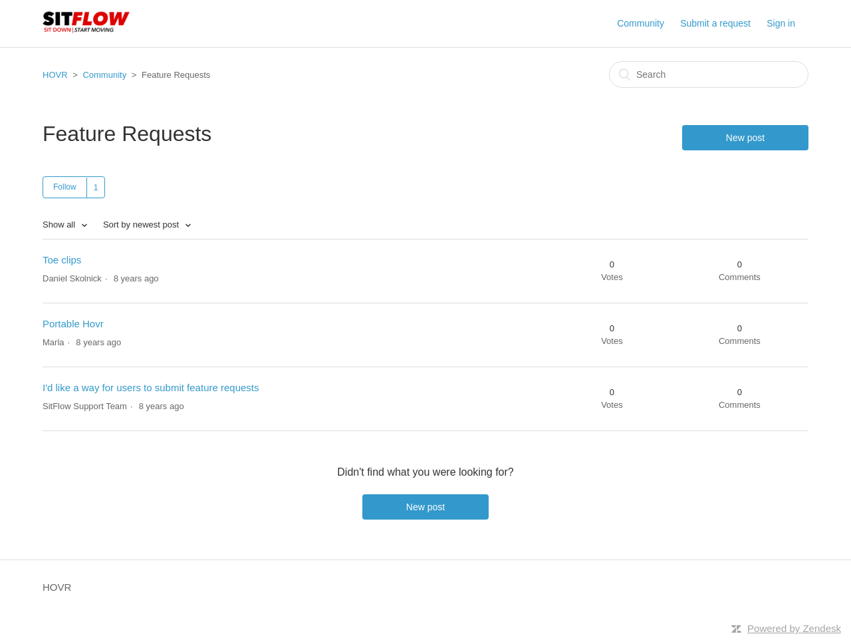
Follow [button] (64, 187)
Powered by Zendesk (794, 628)
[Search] (708, 74)
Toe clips (62, 259)
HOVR (55, 75)
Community (640, 23)
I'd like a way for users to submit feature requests (151, 387)
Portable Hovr (73, 323)
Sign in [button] (781, 23)
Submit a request (715, 23)
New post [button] (745, 137)
